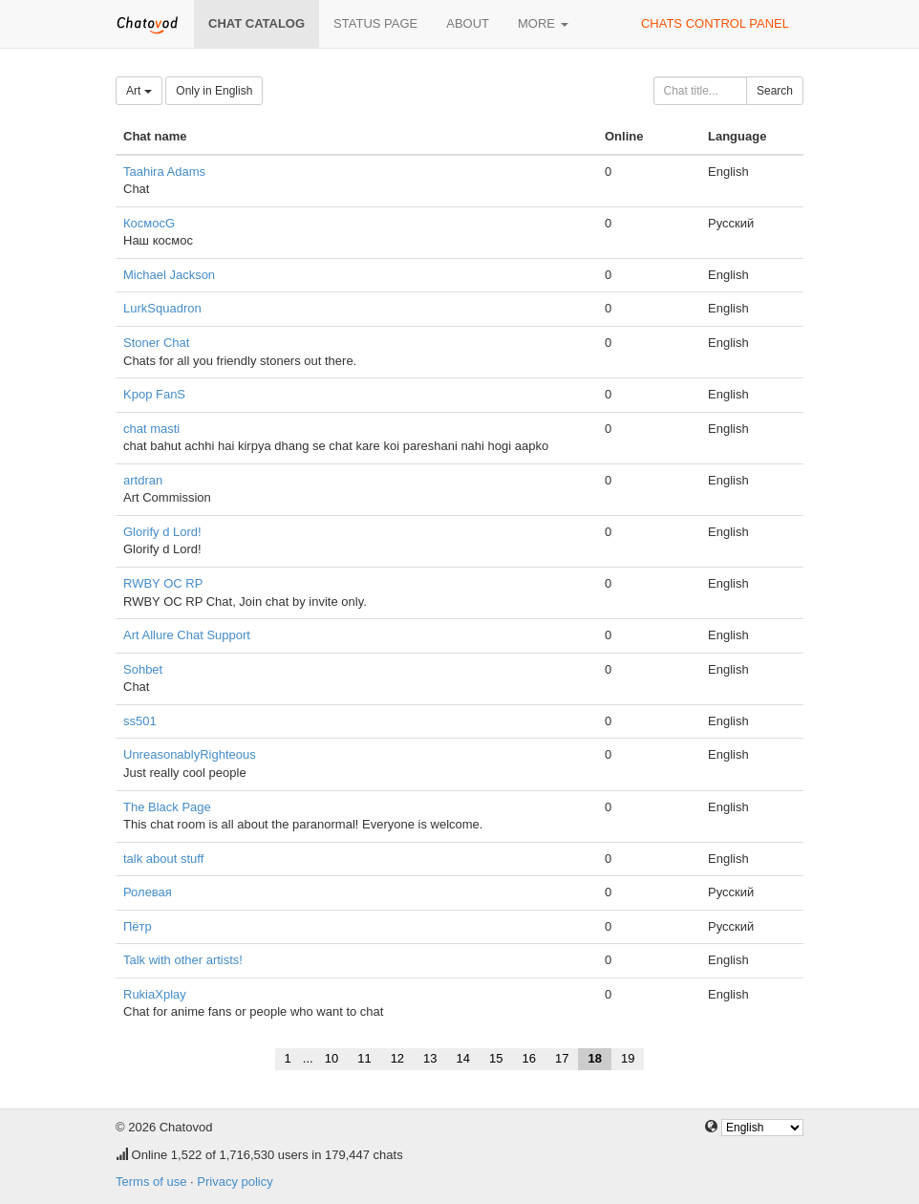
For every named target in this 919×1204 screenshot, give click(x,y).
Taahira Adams (164, 171)
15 (495, 1058)
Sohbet (142, 669)
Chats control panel (715, 23)
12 (397, 1058)
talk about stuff (163, 858)
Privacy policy (234, 1181)
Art (139, 90)
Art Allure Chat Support (186, 635)
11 (364, 1058)
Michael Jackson (169, 275)
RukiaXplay (154, 994)
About (467, 23)
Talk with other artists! (183, 960)
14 (463, 1058)
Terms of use (151, 1181)
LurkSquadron (162, 308)
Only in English (214, 90)
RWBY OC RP (163, 583)
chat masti (151, 428)
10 (331, 1058)
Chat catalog (256, 23)
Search (775, 90)
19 (627, 1058)
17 (561, 1058)
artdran (142, 480)
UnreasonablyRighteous (189, 754)
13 (430, 1058)
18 (594, 1058)
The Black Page (167, 807)
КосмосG (149, 223)
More (543, 23)
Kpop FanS (154, 394)
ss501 (140, 721)
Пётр (137, 926)
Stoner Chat (156, 342)
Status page (375, 23)
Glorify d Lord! (162, 532)
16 (529, 1058)
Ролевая (147, 892)
